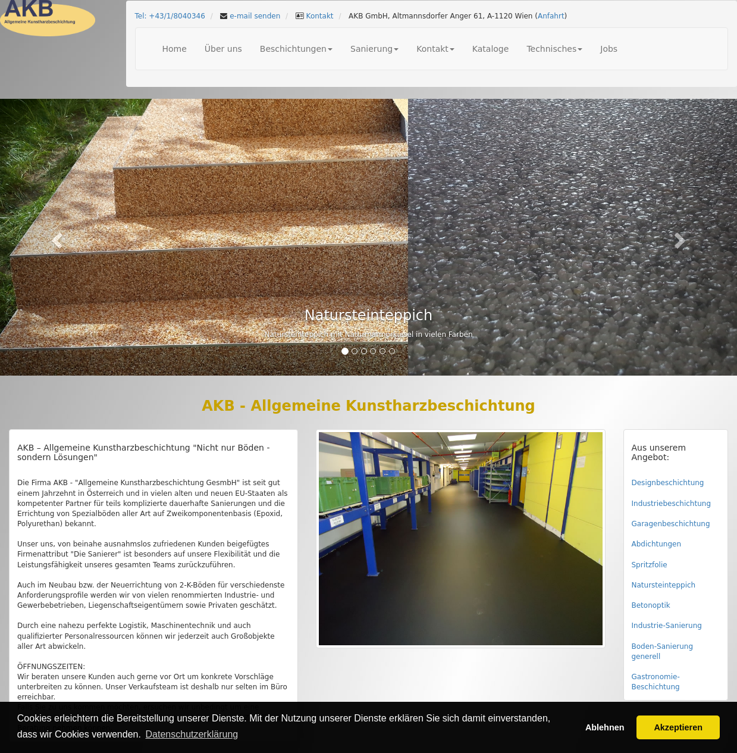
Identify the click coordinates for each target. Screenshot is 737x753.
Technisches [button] (554, 49)
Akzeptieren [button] (678, 727)
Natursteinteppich (664, 585)
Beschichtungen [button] (296, 49)
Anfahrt (551, 16)
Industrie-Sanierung (667, 625)
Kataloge (490, 49)
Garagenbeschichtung (671, 524)
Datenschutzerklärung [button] (192, 734)
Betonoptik (651, 605)
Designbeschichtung (668, 483)
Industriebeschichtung (671, 503)
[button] (55, 237)
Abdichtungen (657, 544)
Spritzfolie (649, 565)
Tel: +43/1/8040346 (170, 16)
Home (174, 49)
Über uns (223, 49)
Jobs (608, 49)
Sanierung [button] (374, 49)
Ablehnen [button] (605, 727)
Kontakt (319, 16)
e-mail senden (253, 16)
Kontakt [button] (435, 49)
